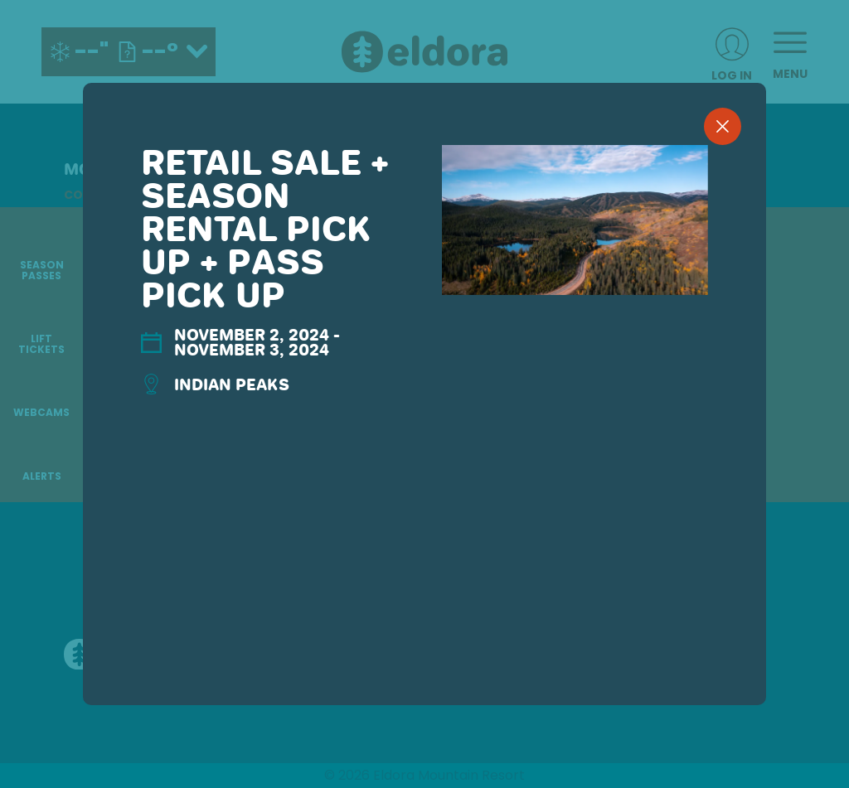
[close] (722, 126)
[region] (424, 421)
